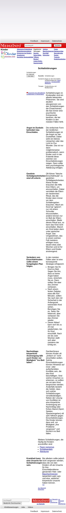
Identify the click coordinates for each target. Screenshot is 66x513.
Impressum (45, 41)
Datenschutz (57, 41)
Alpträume (48, 83)
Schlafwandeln (55, 82)
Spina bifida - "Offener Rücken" (37, 57)
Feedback (34, 41)
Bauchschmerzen (48, 51)
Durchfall (46, 53)
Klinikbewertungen (11, 507)
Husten (56, 55)
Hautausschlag (58, 51)
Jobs (23, 507)
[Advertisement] (23, 19)
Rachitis (36, 53)
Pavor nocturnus (47, 447)
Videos (30, 507)
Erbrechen (46, 55)
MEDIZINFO (11, 45)
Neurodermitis (58, 53)
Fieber (56, 49)
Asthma (45, 49)
